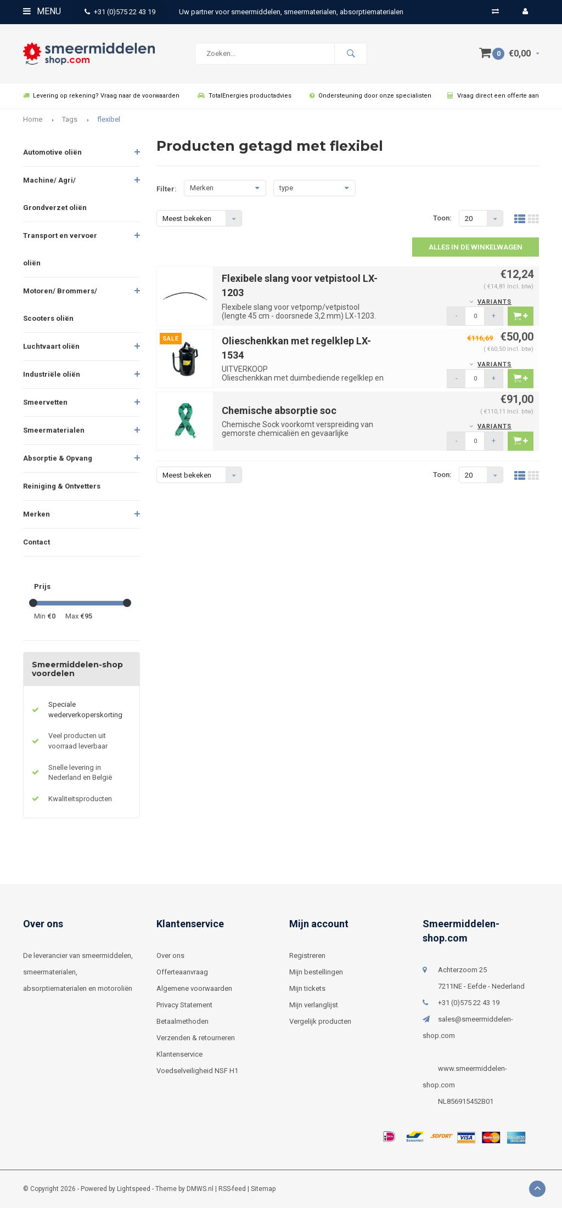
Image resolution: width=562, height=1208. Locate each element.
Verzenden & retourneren (195, 1038)
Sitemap (263, 1189)
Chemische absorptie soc (279, 410)
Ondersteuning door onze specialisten (370, 95)
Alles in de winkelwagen (475, 247)
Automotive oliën (52, 152)
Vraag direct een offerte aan (493, 95)
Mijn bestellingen (316, 972)
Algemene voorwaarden (194, 988)
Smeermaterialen (54, 430)
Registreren (307, 955)
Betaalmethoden (182, 1021)
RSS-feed (232, 1189)
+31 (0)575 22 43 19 (120, 12)
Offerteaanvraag (182, 972)
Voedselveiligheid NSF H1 (197, 1071)
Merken (36, 514)
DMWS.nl (200, 1189)
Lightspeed (133, 1189)
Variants (494, 301)
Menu (42, 11)
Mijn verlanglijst (313, 1005)
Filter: (166, 189)
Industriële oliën (51, 374)
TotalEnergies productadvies (244, 95)
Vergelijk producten (320, 1021)
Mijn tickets (307, 988)
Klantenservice (179, 1054)
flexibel (108, 119)
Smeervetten (45, 402)
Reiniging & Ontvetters (61, 486)
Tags (69, 119)
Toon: (442, 218)
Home (32, 119)
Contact (36, 542)
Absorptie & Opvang (57, 458)
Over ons (170, 955)
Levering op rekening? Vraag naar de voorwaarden (101, 95)
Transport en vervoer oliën (60, 249)
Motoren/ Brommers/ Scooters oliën (60, 304)
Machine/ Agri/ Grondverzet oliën (55, 194)
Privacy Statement (184, 1005)
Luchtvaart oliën (51, 346)
